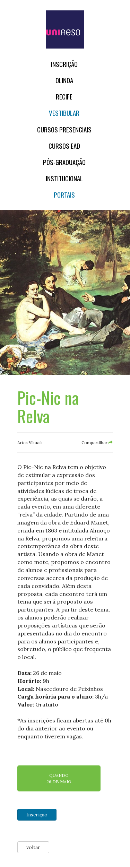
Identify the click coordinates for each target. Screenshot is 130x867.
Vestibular (64, 113)
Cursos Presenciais (64, 129)
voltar (33, 847)
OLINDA (64, 80)
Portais (64, 194)
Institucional (64, 178)
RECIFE (64, 96)
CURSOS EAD (64, 145)
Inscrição (64, 64)
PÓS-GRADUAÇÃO (64, 162)
